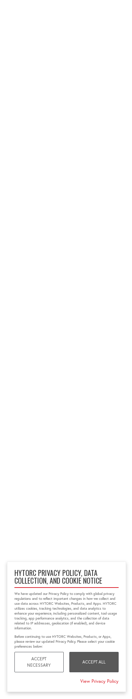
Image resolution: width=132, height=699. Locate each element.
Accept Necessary (39, 662)
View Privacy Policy (99, 681)
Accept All (94, 662)
